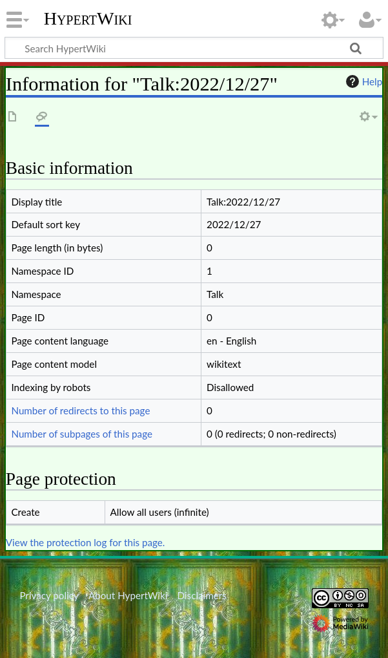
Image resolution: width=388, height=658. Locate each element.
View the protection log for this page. (85, 542)
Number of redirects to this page (80, 410)
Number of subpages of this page (81, 434)
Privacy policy (48, 595)
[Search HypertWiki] (194, 47)
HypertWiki (88, 19)
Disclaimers (202, 595)
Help (362, 81)
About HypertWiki (127, 595)
